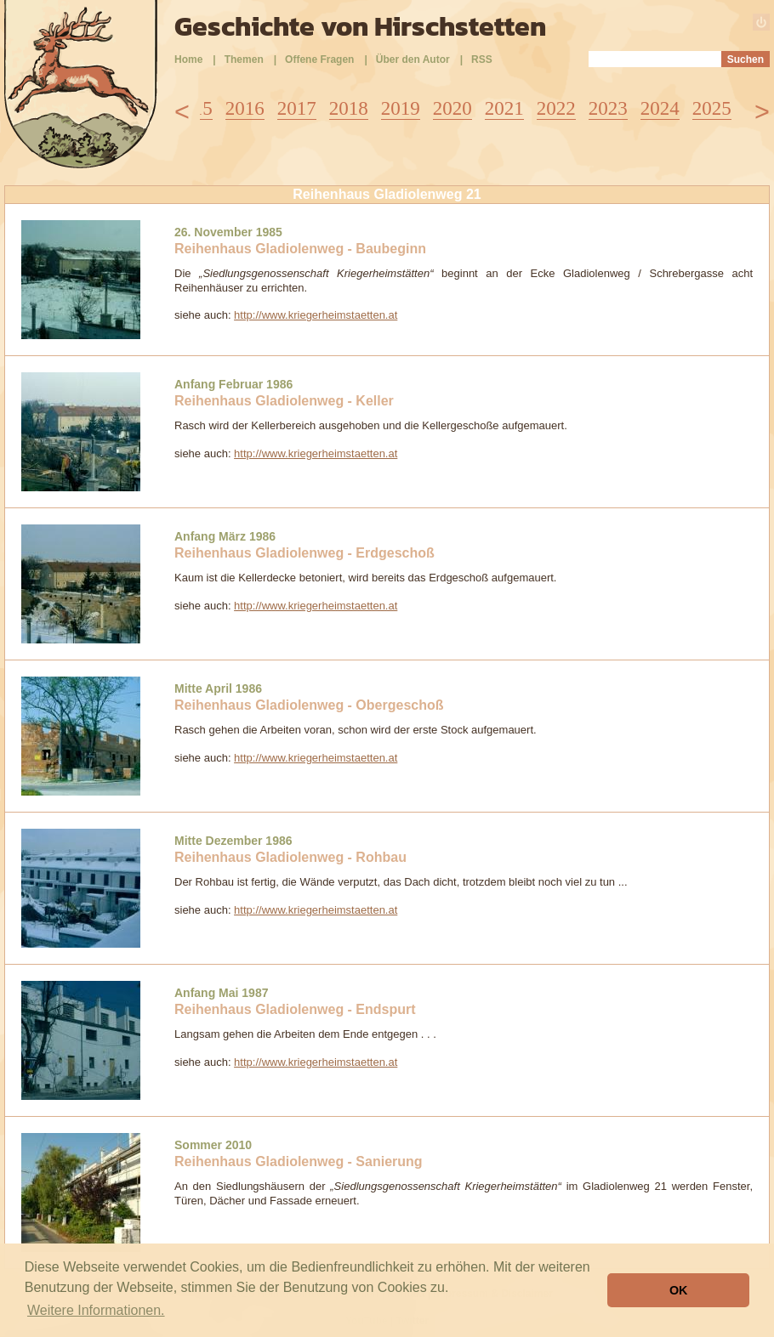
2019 (400, 108)
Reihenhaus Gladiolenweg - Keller (284, 401)
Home (188, 59)
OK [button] (678, 1290)
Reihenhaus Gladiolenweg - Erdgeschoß (304, 553)
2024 (660, 108)
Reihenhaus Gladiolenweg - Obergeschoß (309, 705)
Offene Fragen (319, 59)
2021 (504, 108)
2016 (245, 108)
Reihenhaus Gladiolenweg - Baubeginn (300, 248)
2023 (608, 108)
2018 (348, 108)
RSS (481, 59)
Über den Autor (413, 59)
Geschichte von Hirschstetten (360, 26)
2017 (296, 108)
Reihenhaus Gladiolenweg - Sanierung (298, 1161)
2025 (711, 108)
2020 (452, 108)
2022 (556, 108)
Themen (244, 59)
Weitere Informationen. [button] (96, 1310)
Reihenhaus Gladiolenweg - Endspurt (295, 1009)
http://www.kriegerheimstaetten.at (315, 315)
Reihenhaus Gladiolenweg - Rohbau (290, 857)
